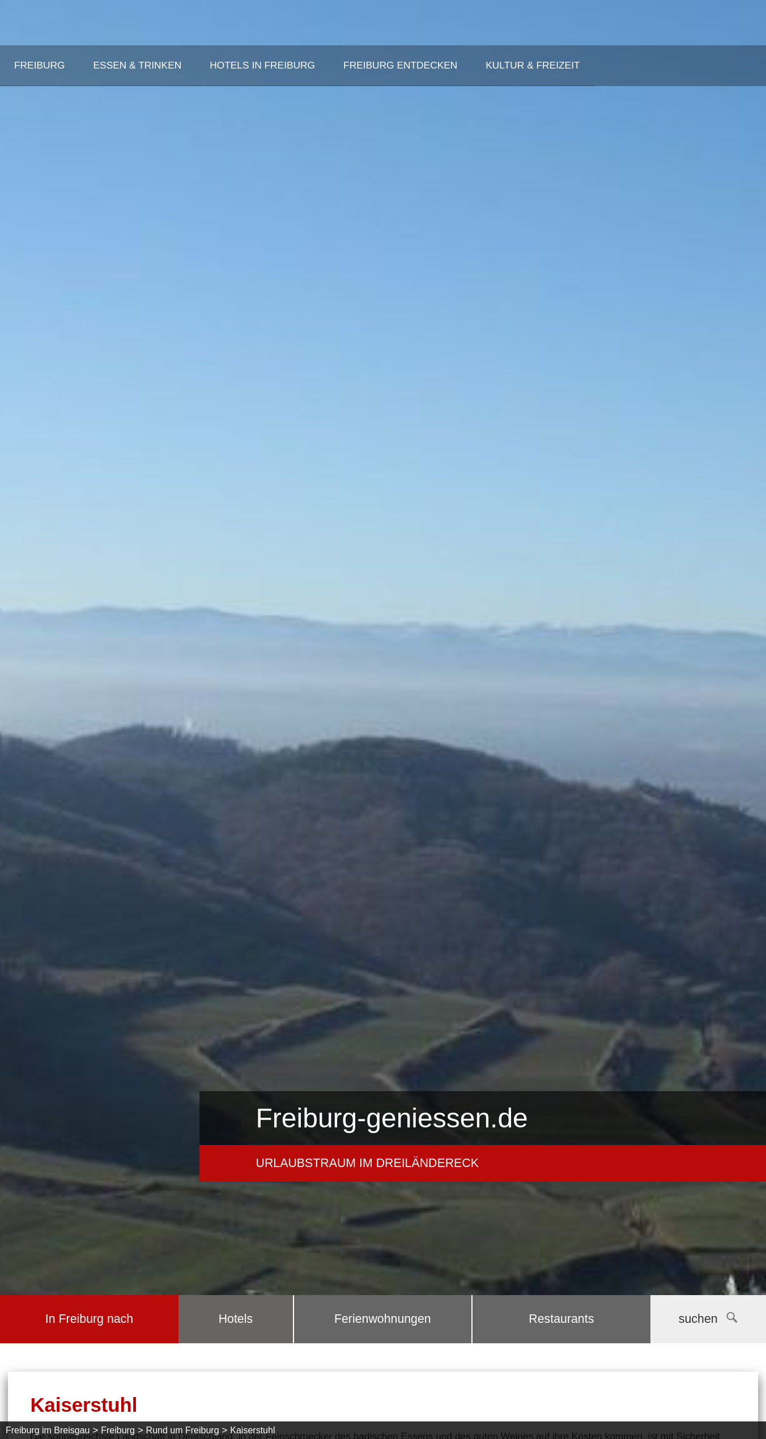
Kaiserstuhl (252, 1430)
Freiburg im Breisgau (48, 1430)
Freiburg (39, 65)
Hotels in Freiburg (262, 65)
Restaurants (561, 1319)
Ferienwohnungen (382, 1319)
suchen (708, 1319)
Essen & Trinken (137, 65)
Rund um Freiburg (182, 1430)
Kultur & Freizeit (533, 65)
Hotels (236, 1319)
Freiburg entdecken (400, 65)
